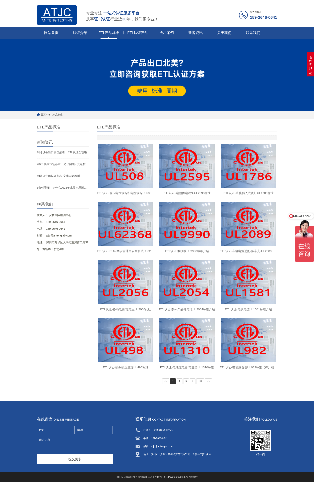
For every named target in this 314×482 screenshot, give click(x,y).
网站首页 (51, 33)
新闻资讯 (195, 33)
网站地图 (193, 477)
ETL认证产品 (137, 33)
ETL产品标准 (108, 33)
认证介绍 (80, 33)
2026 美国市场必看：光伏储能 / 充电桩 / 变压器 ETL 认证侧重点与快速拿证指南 (63, 164)
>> (208, 381)
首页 (43, 114)
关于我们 (224, 33)
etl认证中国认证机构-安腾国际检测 (58, 175)
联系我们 (253, 33)
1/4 (200, 381)
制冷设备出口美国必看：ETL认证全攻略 (62, 152)
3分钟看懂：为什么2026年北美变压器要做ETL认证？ (63, 187)
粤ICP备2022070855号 (175, 477)
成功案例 (166, 33)
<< (165, 381)
